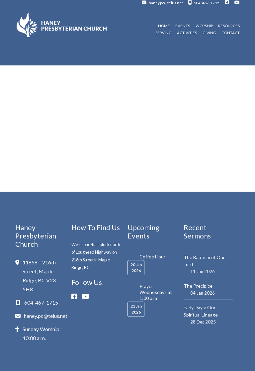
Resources (229, 26)
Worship (204, 26)
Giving (209, 33)
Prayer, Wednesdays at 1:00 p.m (155, 292)
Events (182, 26)
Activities (187, 33)
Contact (230, 33)
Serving (163, 33)
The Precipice (198, 286)
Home (164, 26)
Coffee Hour (152, 256)
